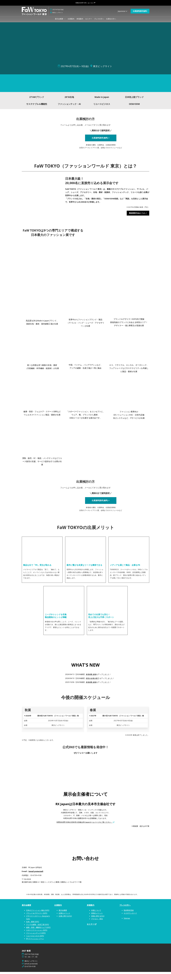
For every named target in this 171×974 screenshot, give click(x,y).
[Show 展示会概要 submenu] (64, 21)
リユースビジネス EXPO (35, 938)
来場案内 (79, 21)
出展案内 (71, 21)
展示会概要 (59, 21)
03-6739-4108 (30, 968)
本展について (96, 912)
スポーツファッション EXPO (36, 932)
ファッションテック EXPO (36, 935)
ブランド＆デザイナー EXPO (36, 915)
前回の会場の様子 (92, 680)
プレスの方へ (99, 21)
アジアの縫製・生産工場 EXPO (37, 926)
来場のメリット (97, 915)
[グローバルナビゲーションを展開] (85, 3)
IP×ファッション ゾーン (35, 941)
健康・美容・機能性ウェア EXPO (38, 929)
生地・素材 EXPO (32, 924)
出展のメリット (64, 915)
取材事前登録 (129, 912)
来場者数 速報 (91, 676)
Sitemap (127, 920)
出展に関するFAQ (65, 918)
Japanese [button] (122, 13)
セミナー (88, 21)
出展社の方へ (111, 21)
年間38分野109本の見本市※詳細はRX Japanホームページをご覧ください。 (84, 824)
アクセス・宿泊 (97, 921)
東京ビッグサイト (57, 15)
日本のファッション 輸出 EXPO (37, 912)
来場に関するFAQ (97, 918)
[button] (140, 13)
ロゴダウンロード (130, 915)
